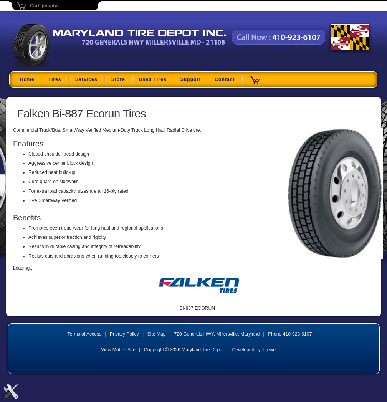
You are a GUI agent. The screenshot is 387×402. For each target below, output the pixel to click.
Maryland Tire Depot (61, 67)
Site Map (156, 334)
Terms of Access (85, 334)
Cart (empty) (44, 5)
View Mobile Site (118, 349)
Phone (290, 334)
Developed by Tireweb (255, 349)
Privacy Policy (124, 334)
